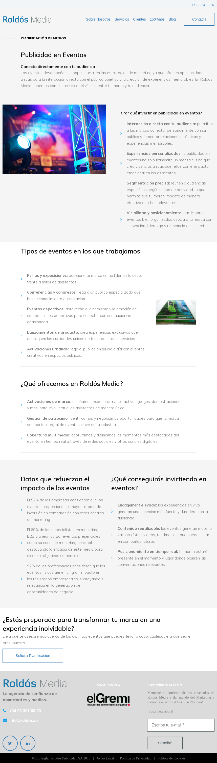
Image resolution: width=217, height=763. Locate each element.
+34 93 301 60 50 (25, 711)
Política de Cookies (171, 758)
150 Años (157, 19)
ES (194, 5)
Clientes (139, 19)
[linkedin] (27, 743)
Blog (172, 19)
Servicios (122, 19)
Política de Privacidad (135, 758)
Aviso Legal (105, 758)
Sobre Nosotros (98, 19)
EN (212, 5)
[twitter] (10, 743)
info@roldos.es (24, 720)
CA (203, 5)
